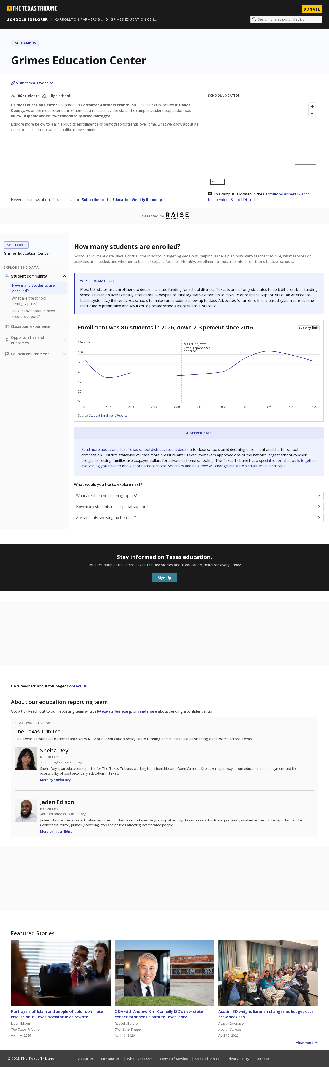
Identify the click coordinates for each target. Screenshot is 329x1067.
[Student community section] (36, 276)
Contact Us (110, 1058)
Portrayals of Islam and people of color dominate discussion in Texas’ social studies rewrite (57, 1014)
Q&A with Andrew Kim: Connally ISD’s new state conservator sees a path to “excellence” (159, 1014)
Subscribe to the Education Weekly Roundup (122, 199)
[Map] (263, 144)
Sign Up (164, 577)
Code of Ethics (207, 1058)
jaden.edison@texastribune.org (63, 814)
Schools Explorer (27, 19)
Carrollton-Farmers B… (79, 19)
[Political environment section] (36, 354)
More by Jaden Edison (57, 831)
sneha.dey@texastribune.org (61, 762)
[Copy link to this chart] (308, 328)
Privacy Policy (238, 1058)
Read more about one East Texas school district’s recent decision (137, 449)
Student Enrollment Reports (108, 416)
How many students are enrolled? (33, 288)
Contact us (77, 686)
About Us (86, 1058)
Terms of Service (173, 1058)
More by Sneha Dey (55, 780)
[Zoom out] (312, 113)
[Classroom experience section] (36, 326)
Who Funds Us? (139, 1058)
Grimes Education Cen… (134, 19)
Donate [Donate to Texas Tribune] (311, 9)
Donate (263, 1058)
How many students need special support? (33, 314)
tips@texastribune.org (110, 711)
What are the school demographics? (29, 301)
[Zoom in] (312, 106)
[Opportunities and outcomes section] (36, 340)
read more (147, 711)
